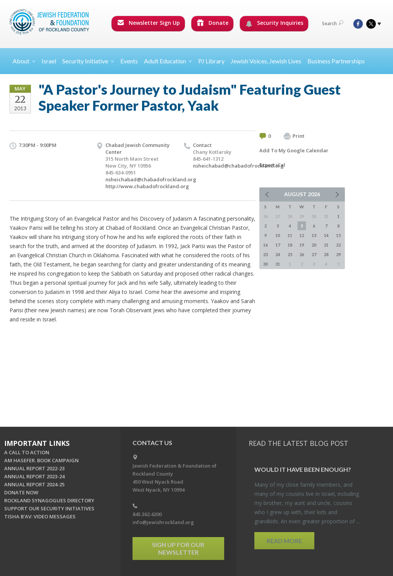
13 (314, 235)
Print (294, 136)
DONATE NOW (21, 492)
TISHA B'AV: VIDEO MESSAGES (40, 516)
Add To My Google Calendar (293, 150)
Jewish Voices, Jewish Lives (266, 61)
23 (265, 254)
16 (265, 244)
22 (338, 244)
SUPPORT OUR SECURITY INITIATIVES (49, 508)
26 (301, 254)
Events (129, 61)
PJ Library (211, 61)
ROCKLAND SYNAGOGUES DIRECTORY (49, 500)
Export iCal (272, 164)
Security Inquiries (274, 23)
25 (290, 254)
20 (314, 244)
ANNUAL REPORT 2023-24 (34, 476)
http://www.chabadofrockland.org (147, 186)
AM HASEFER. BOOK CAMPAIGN (41, 460)
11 (290, 235)
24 (277, 254)
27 (314, 254)
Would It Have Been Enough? (302, 469)
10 (277, 235)
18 (290, 244)
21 (326, 244)
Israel (49, 61)
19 (301, 244)
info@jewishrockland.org (163, 522)
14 (326, 235)
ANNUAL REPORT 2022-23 (34, 468)
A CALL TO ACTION (26, 452)
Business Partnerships (336, 61)
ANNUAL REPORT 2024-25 (34, 484)
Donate (212, 22)
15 (338, 235)
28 (326, 254)
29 (338, 254)
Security (88, 61)
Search (332, 23)
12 (301, 235)
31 (277, 263)
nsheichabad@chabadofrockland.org (150, 179)
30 (265, 263)
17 (277, 244)
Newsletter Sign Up (148, 22)
